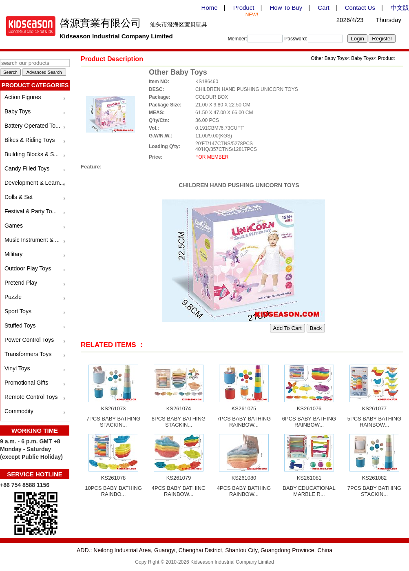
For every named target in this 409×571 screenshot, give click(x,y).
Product (243, 7)
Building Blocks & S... (31, 154)
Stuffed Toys (20, 325)
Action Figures (22, 97)
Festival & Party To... (30, 211)
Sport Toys (17, 311)
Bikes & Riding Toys (29, 140)
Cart (323, 7)
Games (13, 225)
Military (13, 254)
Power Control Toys (29, 339)
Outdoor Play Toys (27, 268)
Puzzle (13, 297)
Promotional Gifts (26, 382)
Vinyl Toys (17, 368)
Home (209, 7)
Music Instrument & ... (32, 240)
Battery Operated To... (32, 125)
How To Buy (286, 7)
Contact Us (360, 7)
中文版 (400, 7)
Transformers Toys (27, 354)
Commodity (18, 411)
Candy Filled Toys (26, 168)
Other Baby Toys (329, 58)
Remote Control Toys (30, 397)
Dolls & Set (18, 197)
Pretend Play (20, 282)
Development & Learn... (34, 182)
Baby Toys (17, 111)
